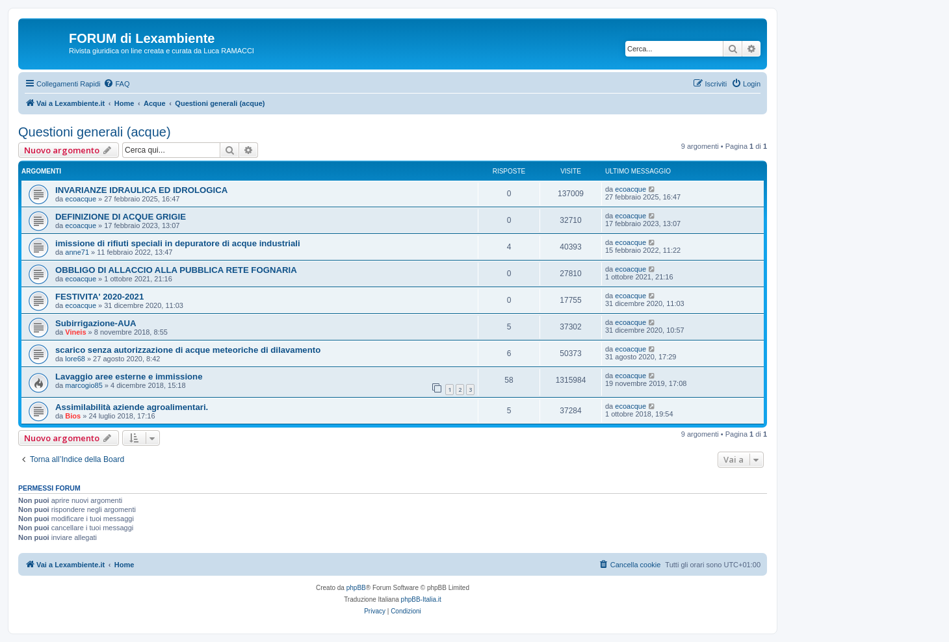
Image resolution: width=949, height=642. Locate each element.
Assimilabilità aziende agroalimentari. (131, 407)
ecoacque (80, 199)
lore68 (75, 359)
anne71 (77, 252)
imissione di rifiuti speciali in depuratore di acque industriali (177, 243)
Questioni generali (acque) (94, 132)
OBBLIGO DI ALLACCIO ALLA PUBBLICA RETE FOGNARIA (176, 270)
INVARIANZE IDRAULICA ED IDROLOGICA (141, 190)
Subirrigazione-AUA (95, 323)
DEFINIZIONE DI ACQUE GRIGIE (120, 217)
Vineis (75, 332)
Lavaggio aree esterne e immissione (129, 376)
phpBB (356, 587)
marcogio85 (83, 385)
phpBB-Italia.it (421, 599)
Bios (73, 416)
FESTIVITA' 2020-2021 (99, 297)
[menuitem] (116, 84)
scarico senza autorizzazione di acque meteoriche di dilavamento (187, 350)
